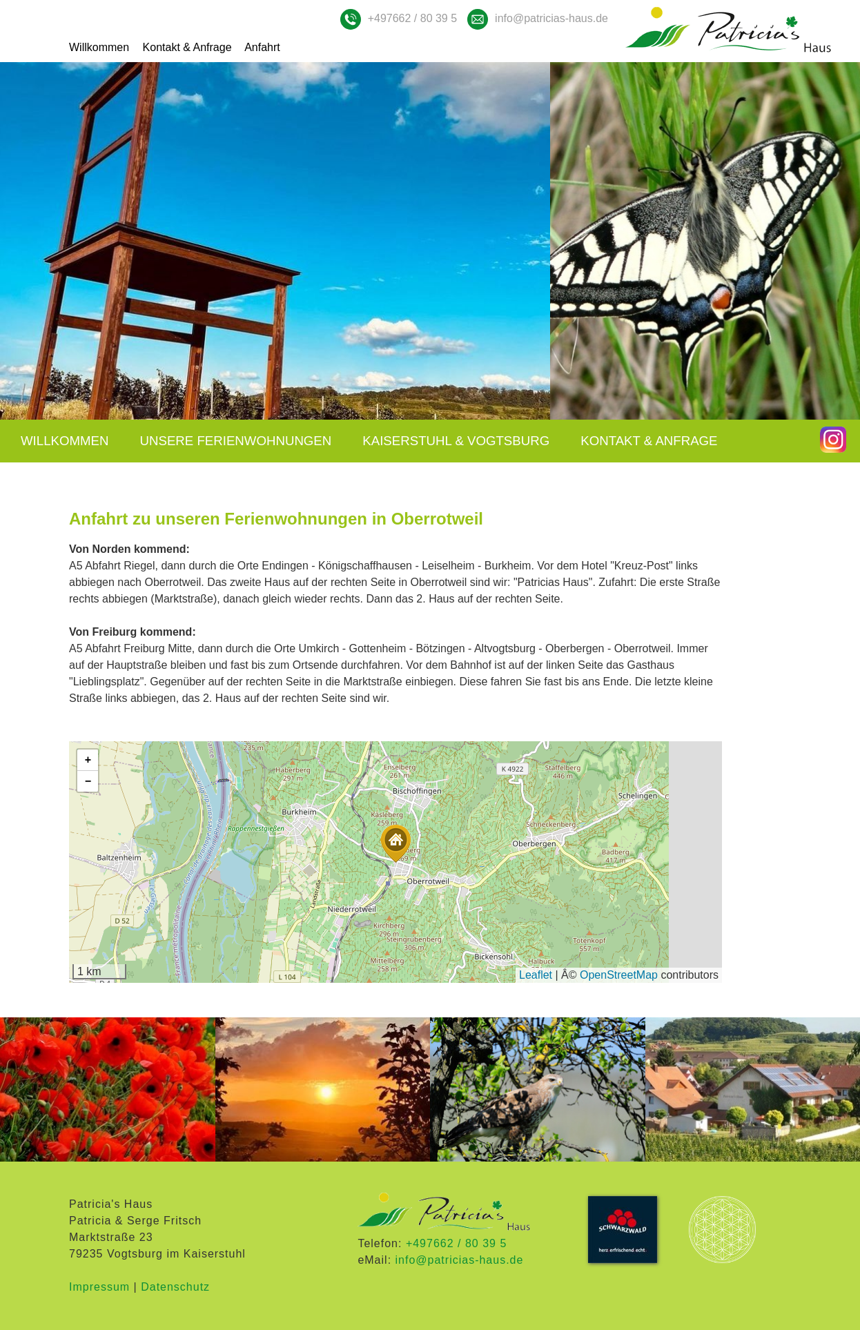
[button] (395, 844)
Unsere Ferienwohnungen (236, 440)
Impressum (99, 1287)
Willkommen (99, 47)
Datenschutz (175, 1287)
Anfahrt (262, 47)
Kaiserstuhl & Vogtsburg (455, 440)
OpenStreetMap (619, 975)
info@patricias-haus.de (551, 18)
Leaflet (535, 975)
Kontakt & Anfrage (187, 47)
